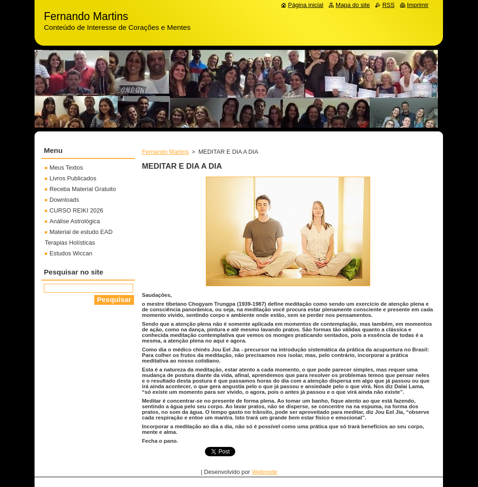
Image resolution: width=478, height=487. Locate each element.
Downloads (64, 199)
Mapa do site (353, 4)
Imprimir (418, 4)
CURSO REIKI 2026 (76, 210)
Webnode (264, 471)
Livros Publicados (72, 178)
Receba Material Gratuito (82, 188)
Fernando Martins (165, 151)
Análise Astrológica (74, 221)
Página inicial (305, 4)
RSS (388, 4)
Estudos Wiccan (70, 253)
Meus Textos (66, 167)
